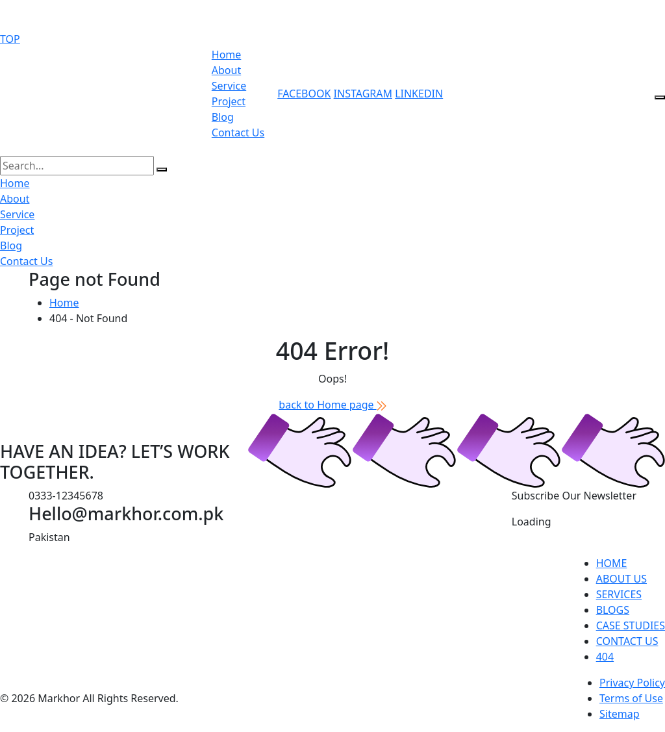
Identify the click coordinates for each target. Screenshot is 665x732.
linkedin (419, 93)
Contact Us (238, 132)
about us (621, 579)
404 (605, 657)
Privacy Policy (632, 682)
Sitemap (619, 714)
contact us (627, 641)
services (619, 594)
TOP (10, 39)
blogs (612, 610)
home (611, 563)
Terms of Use (631, 698)
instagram (363, 93)
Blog (223, 117)
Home (227, 54)
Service (229, 86)
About (226, 70)
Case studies (630, 625)
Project (228, 101)
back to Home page (332, 405)
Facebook (304, 93)
